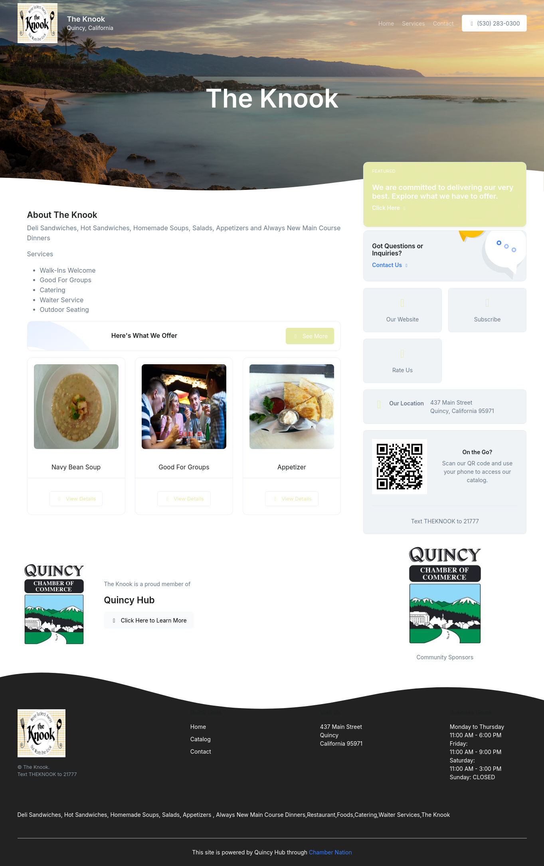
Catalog (200, 739)
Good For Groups (183, 467)
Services (413, 23)
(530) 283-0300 (494, 23)
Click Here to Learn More (149, 620)
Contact (443, 23)
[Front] (39, 23)
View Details (76, 498)
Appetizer (291, 467)
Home (386, 23)
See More (310, 336)
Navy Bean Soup (76, 467)
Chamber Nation (330, 852)
